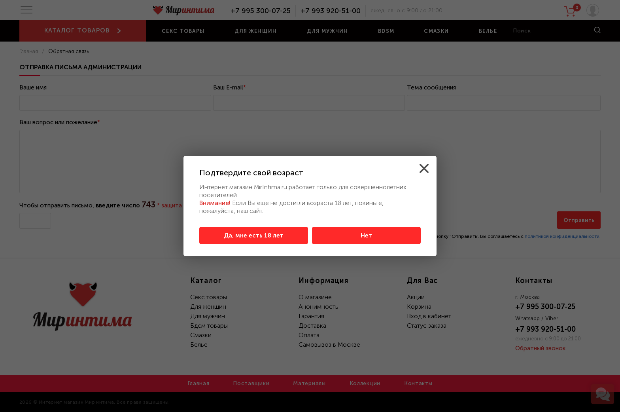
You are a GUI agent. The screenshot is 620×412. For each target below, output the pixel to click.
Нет (366, 235)
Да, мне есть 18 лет (254, 235)
